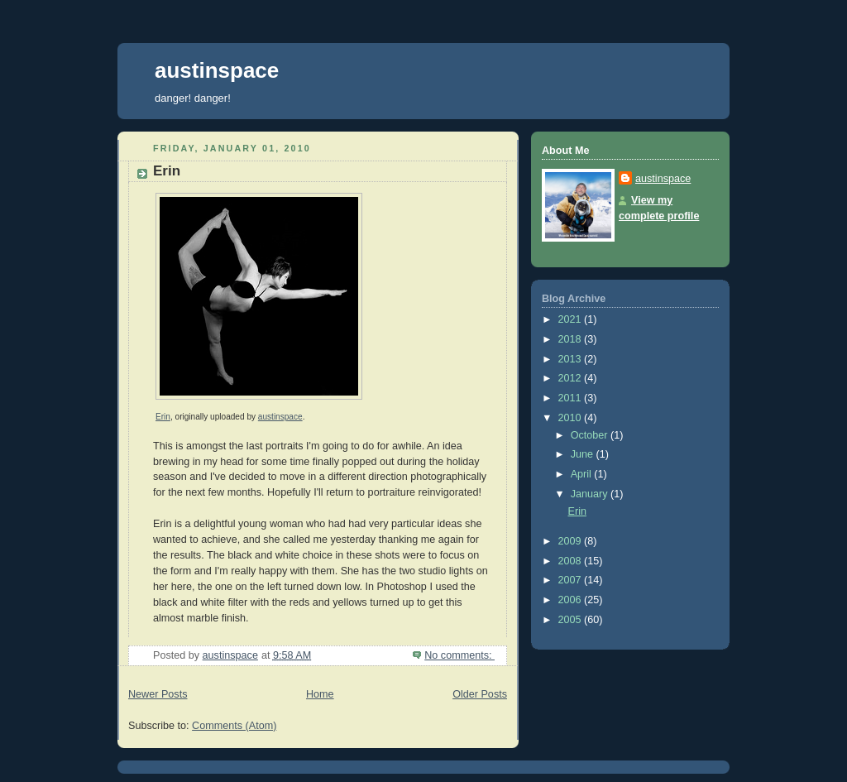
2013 (571, 359)
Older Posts (479, 694)
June (583, 454)
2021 (571, 319)
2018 (571, 339)
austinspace (217, 70)
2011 (571, 398)
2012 (571, 378)
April (583, 474)
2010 (571, 418)
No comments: (459, 655)
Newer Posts (157, 694)
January (590, 494)
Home (320, 694)
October (590, 435)
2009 (571, 541)
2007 (571, 580)
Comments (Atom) (234, 726)
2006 (571, 600)
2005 (571, 620)
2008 (571, 561)
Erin (166, 171)
